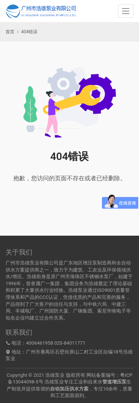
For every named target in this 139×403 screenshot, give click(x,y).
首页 (10, 31)
